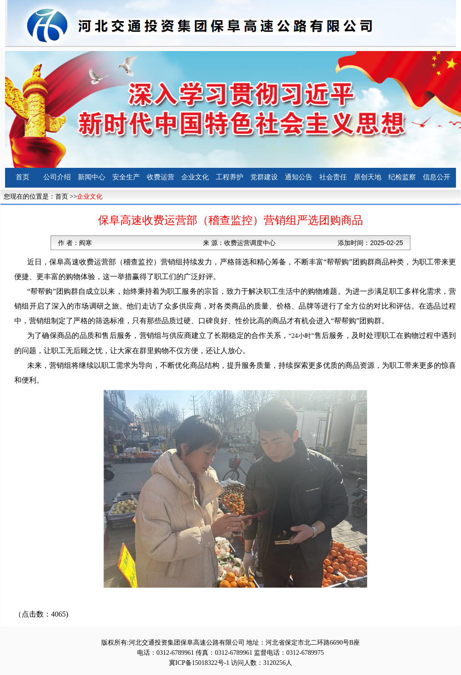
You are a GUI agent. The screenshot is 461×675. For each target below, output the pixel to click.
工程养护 (229, 177)
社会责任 (333, 177)
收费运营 (160, 177)
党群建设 (264, 177)
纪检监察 (402, 177)
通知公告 (298, 177)
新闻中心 (91, 177)
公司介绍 (57, 177)
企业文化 (195, 177)
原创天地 (367, 177)
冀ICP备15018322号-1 (199, 662)
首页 (22, 177)
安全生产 (126, 177)
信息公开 (436, 177)
